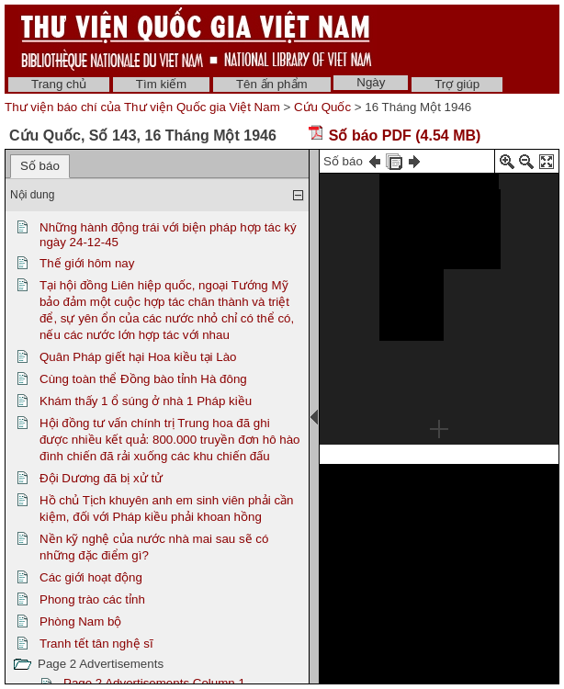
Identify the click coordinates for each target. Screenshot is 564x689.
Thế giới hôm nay (86, 263)
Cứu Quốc (322, 107)
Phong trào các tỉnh (92, 599)
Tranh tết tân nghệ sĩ (96, 643)
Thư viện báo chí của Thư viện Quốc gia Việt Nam (142, 107)
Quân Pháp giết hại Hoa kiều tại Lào (138, 357)
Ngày (370, 82)
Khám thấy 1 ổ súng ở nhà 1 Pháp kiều (145, 401)
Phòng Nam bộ (80, 621)
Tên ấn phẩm (272, 84)
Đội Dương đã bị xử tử (101, 478)
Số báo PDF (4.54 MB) (394, 135)
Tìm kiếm (161, 84)
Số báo (40, 166)
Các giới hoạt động (90, 577)
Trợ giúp (456, 84)
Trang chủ (58, 84)
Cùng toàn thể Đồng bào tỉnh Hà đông (143, 379)
